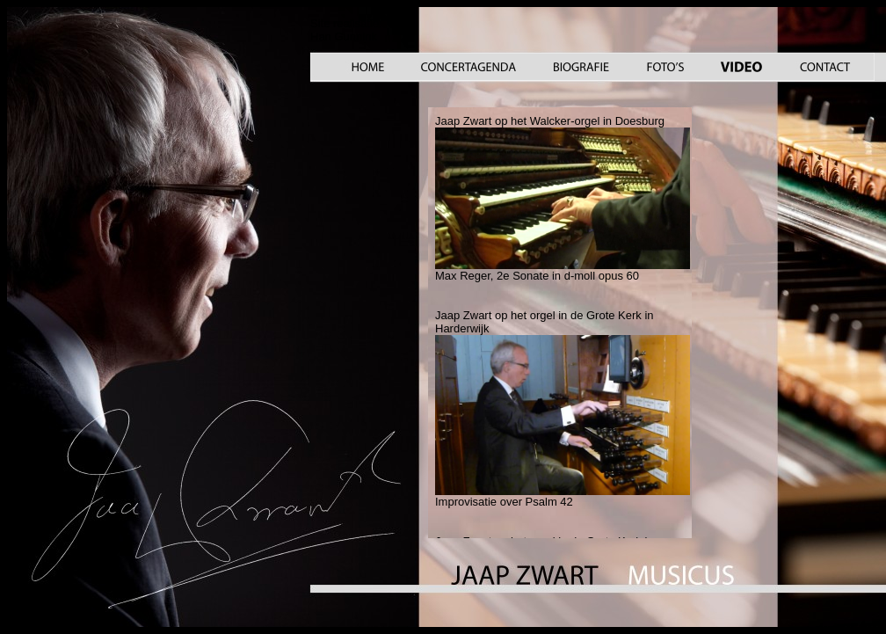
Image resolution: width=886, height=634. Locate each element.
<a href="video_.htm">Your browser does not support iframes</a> (560, 322)
